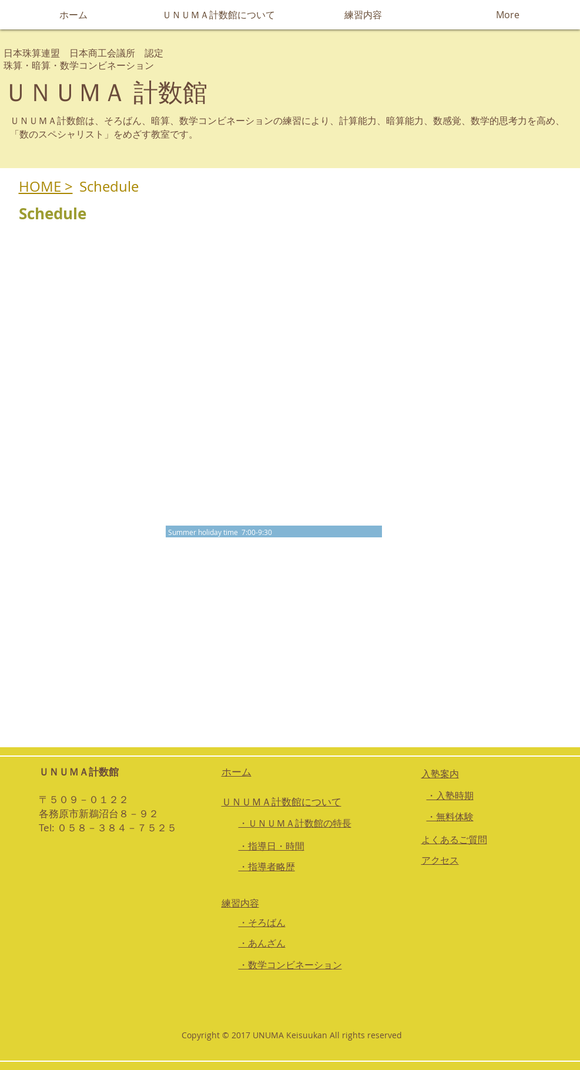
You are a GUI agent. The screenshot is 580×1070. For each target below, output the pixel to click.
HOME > (46, 186)
